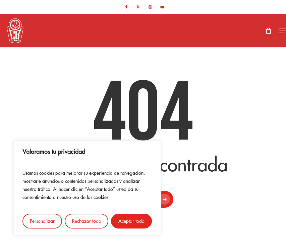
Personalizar (42, 221)
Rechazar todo (86, 221)
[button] (282, 31)
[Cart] (268, 30)
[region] (87, 188)
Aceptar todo (131, 221)
